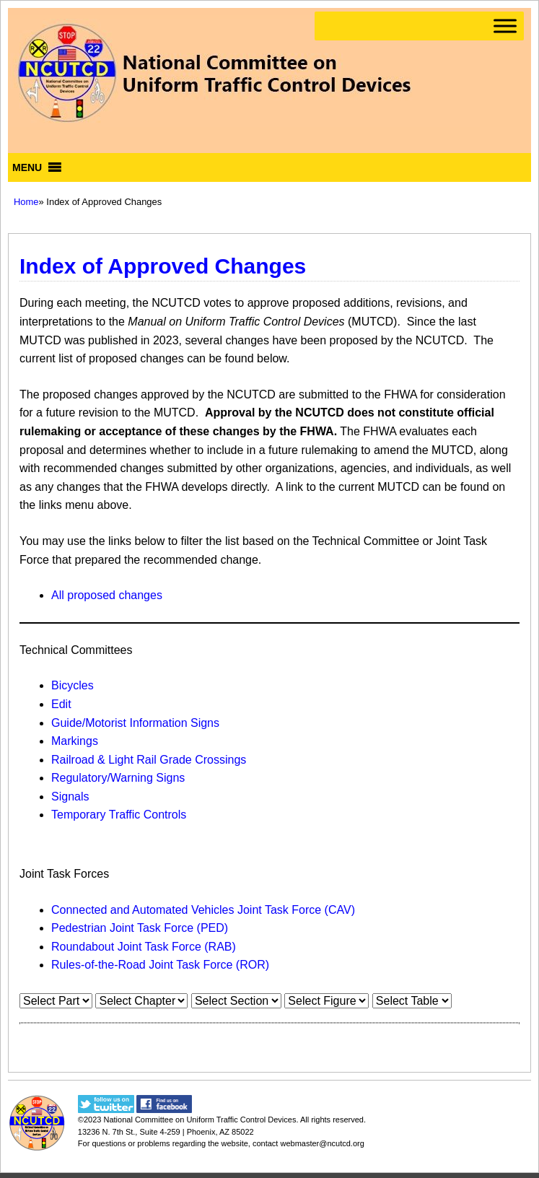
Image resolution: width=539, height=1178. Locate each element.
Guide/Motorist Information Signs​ (135, 723)
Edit (61, 704)
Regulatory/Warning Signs (118, 778)
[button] (27, 167)
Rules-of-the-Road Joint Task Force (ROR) (160, 965)
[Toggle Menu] (505, 25)
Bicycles (72, 685)
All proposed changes (106, 595)
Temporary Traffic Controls (118, 814)
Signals (70, 796)
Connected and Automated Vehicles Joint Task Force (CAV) (203, 910)
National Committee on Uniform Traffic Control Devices (199, 1119)
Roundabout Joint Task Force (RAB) (143, 947)
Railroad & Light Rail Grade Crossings (148, 760)
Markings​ (74, 741)
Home (26, 201)
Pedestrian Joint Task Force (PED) (139, 928)
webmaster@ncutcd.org (322, 1143)
